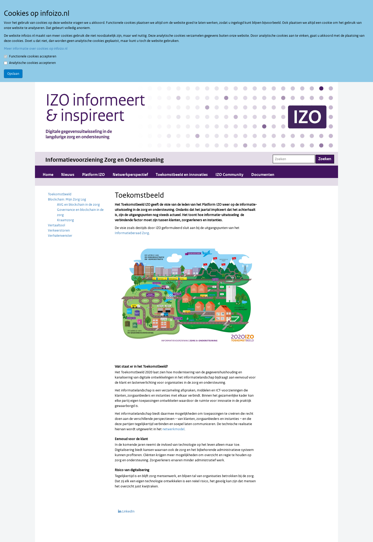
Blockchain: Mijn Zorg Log (67, 199)
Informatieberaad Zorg (132, 233)
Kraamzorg (65, 220)
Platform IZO (93, 174)
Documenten (262, 174)
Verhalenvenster (60, 235)
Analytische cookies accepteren (30, 63)
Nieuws (67, 174)
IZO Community (229, 174)
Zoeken (324, 159)
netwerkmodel (173, 429)
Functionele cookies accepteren (30, 56)
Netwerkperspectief (130, 174)
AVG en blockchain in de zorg (78, 204)
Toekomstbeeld (59, 194)
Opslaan (13, 73)
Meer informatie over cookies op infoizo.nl (35, 48)
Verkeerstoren (59, 230)
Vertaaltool (56, 225)
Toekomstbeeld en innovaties (182, 174)
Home (48, 174)
